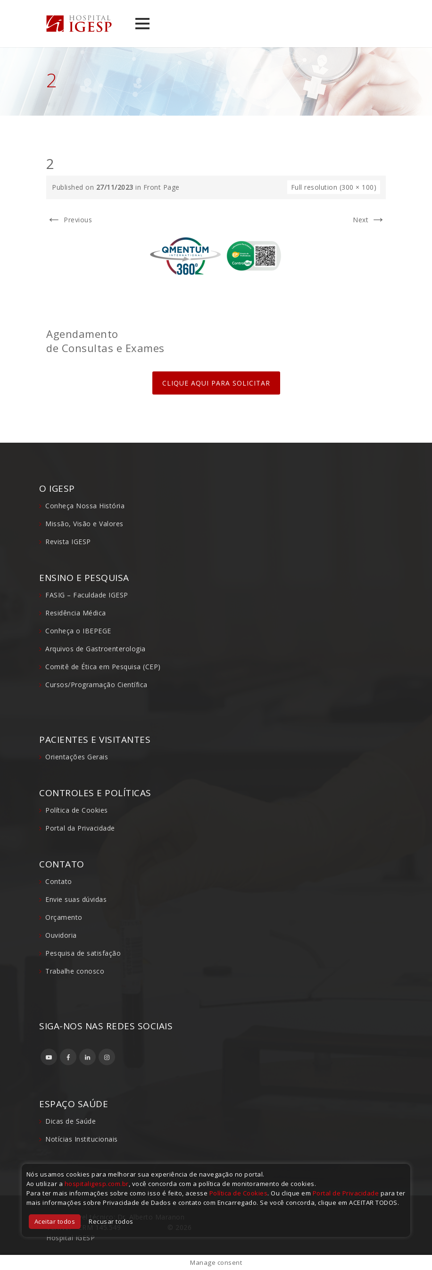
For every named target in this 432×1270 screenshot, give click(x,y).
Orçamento (64, 917)
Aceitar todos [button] (54, 1221)
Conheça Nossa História (85, 505)
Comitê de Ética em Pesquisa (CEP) (103, 666)
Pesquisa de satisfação (83, 953)
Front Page (161, 187)
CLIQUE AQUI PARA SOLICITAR (216, 382)
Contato (58, 881)
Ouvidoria (61, 935)
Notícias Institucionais (81, 1139)
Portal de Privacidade (346, 1193)
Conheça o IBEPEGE (78, 630)
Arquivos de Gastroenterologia (95, 648)
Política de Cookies (76, 810)
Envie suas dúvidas (76, 899)
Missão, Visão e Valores (84, 523)
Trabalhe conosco (74, 971)
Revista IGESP (68, 541)
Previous (69, 219)
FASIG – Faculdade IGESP (86, 594)
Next (369, 219)
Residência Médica (75, 612)
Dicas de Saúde (70, 1121)
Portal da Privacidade (80, 828)
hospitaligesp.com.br (97, 1183)
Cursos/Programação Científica (96, 684)
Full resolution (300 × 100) (334, 187)
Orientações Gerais (76, 756)
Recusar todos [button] (111, 1221)
